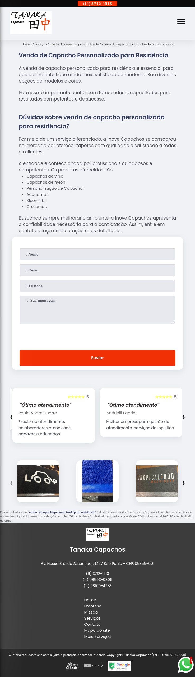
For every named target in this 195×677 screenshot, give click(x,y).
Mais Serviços (97, 636)
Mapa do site (97, 630)
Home (90, 600)
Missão (91, 612)
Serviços (92, 618)
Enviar (97, 358)
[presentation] (97, 335)
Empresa (93, 606)
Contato (92, 624)
